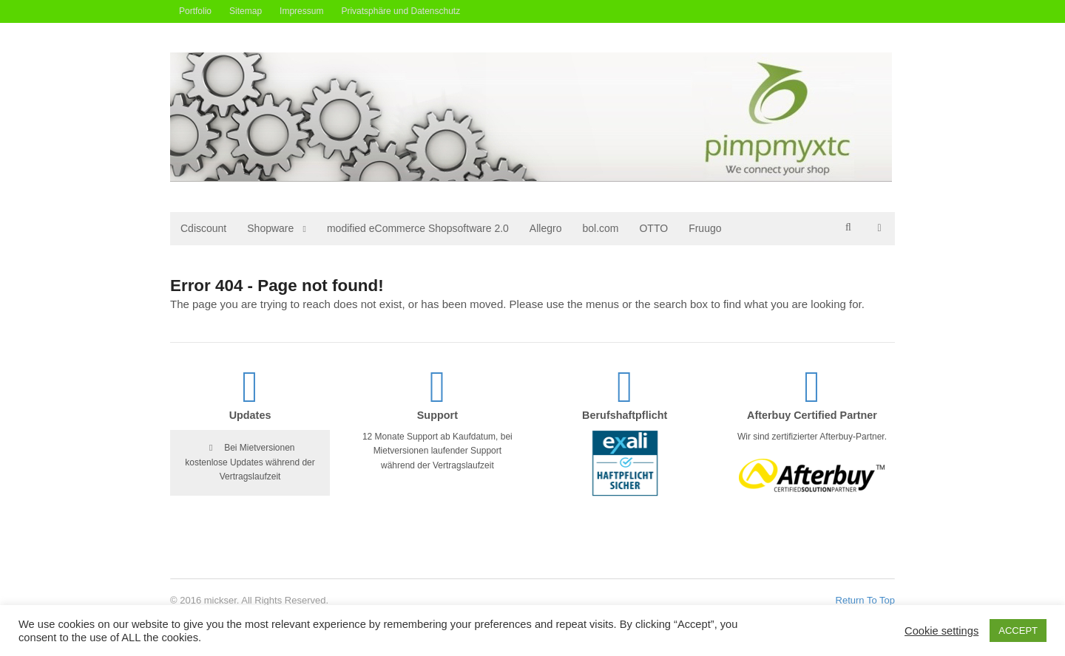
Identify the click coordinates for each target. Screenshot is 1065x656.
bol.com (600, 228)
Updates (250, 415)
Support (437, 415)
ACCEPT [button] (1018, 630)
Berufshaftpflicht (624, 415)
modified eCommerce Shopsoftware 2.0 (418, 228)
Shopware (270, 228)
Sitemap (245, 11)
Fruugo (705, 228)
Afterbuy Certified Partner (812, 415)
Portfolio (195, 11)
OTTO (653, 228)
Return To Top (865, 600)
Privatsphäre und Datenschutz (400, 11)
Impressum (301, 11)
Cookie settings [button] (941, 631)
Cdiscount (203, 228)
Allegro (546, 228)
